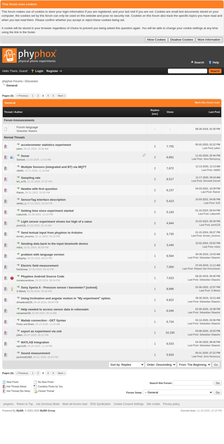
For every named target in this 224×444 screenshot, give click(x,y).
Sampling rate (31, 177)
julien (19, 148)
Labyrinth (22, 214)
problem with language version (42, 254)
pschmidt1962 (24, 357)
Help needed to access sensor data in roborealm (55, 309)
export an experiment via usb (41, 331)
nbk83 (20, 170)
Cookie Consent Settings (128, 404)
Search (199, 62)
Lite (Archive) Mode (48, 404)
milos (19, 247)
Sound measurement (35, 353)
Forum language (27, 127)
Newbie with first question (39, 189)
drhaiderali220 (24, 302)
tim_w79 (21, 181)
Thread (8, 112)
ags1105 (21, 346)
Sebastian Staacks (27, 131)
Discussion (31, 81)
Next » (61, 95)
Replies (154, 110)
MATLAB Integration (35, 342)
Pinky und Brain (25, 324)
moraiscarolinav (25, 280)
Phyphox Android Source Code (42, 276)
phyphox (8, 404)
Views (170, 112)
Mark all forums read (74, 404)
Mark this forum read (207, 102)
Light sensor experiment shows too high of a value (56, 221)
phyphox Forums (12, 81)
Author (18, 112)
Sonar (25, 156)
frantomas (22, 269)
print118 (21, 225)
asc (155, 113)
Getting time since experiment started (47, 210)
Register (52, 71)
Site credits (153, 404)
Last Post (214, 112)
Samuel (21, 159)
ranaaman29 (24, 313)
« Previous (22, 95)
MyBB (19, 410)
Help (216, 62)
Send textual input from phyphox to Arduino (52, 232)
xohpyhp (21, 258)
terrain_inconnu (25, 236)
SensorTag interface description (43, 199)
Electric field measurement (39, 265)
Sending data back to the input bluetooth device (54, 243)
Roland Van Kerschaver (207, 268)
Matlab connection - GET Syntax (43, 320)
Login (39, 71)
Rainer (20, 192)
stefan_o (21, 203)
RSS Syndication (100, 404)
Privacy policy (171, 404)
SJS (218, 203)
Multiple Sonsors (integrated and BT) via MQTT (54, 167)
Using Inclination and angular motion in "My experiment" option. (66, 298)
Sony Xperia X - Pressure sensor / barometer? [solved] (59, 287)
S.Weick (21, 291)
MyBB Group (47, 410)
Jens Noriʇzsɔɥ (212, 159)
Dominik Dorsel (211, 180)
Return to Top (25, 404)
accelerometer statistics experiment (46, 144)
